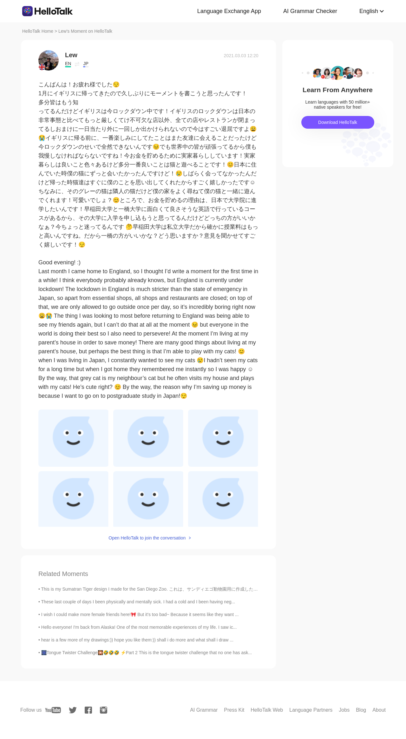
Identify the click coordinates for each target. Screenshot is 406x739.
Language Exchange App (229, 11)
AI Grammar (204, 710)
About (379, 710)
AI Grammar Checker (310, 11)
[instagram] (103, 710)
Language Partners (310, 710)
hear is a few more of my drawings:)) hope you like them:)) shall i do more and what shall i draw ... (137, 639)
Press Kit (234, 710)
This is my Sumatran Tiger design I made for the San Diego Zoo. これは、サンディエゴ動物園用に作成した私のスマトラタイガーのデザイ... (180, 589)
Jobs (344, 710)
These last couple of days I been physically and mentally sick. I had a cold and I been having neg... (138, 601)
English (368, 11)
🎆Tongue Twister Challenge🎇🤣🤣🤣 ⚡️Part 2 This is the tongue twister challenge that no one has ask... (146, 652)
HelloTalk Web (267, 710)
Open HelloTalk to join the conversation (147, 537)
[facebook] (88, 710)
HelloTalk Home (37, 31)
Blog (361, 710)
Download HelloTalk (337, 122)
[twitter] (73, 710)
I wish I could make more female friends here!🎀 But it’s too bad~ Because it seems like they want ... (140, 614)
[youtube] (53, 710)
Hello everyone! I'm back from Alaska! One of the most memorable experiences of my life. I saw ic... (139, 627)
